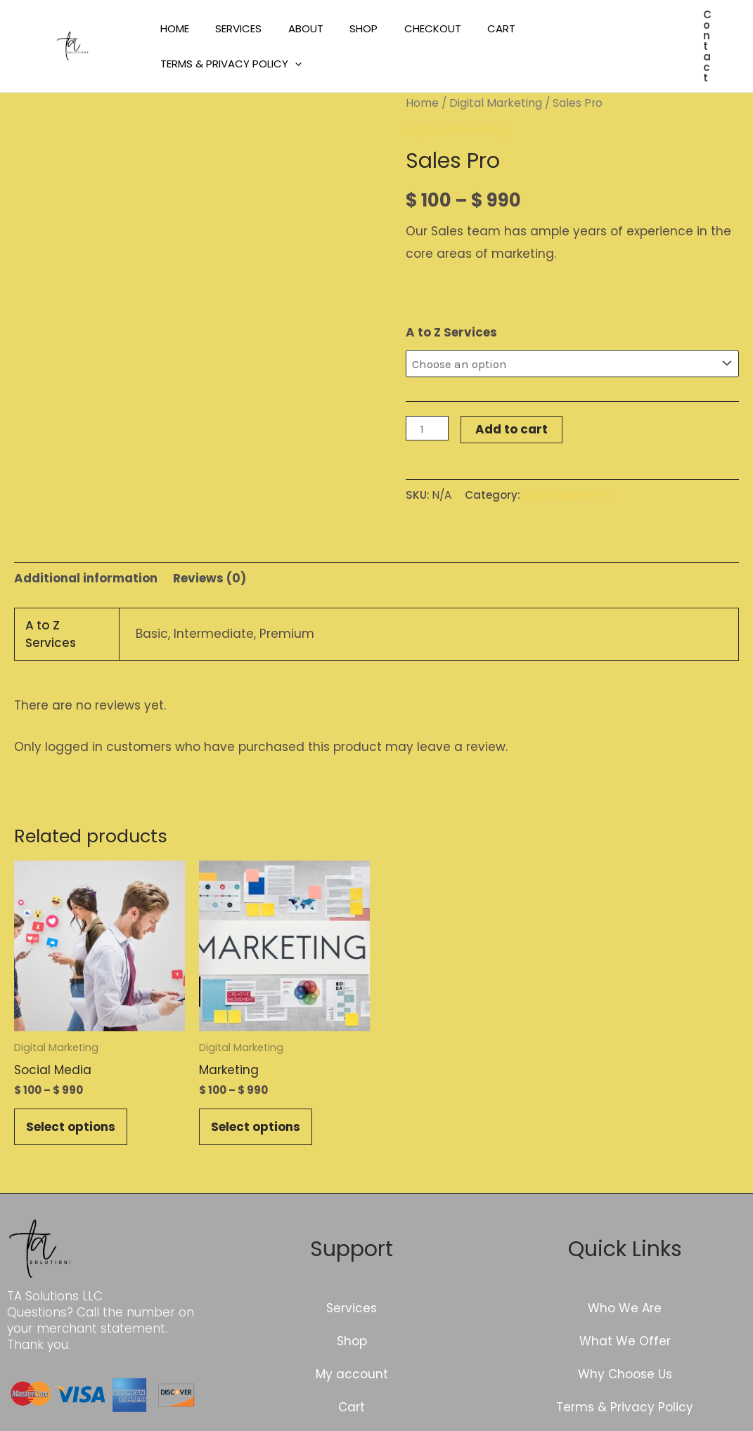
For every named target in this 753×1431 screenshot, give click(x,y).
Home (171, 28)
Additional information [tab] (85, 578)
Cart (472, 28)
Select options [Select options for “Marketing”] (255, 1126)
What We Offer (625, 1341)
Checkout (408, 28)
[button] (707, 46)
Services (230, 28)
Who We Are (625, 1308)
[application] (292, 63)
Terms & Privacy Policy (228, 63)
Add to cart (511, 429)
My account (352, 1374)
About (292, 28)
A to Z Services (451, 332)
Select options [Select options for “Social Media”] (70, 1126)
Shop (345, 28)
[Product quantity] (427, 428)
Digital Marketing (495, 103)
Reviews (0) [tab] (209, 578)
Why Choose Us (625, 1374)
